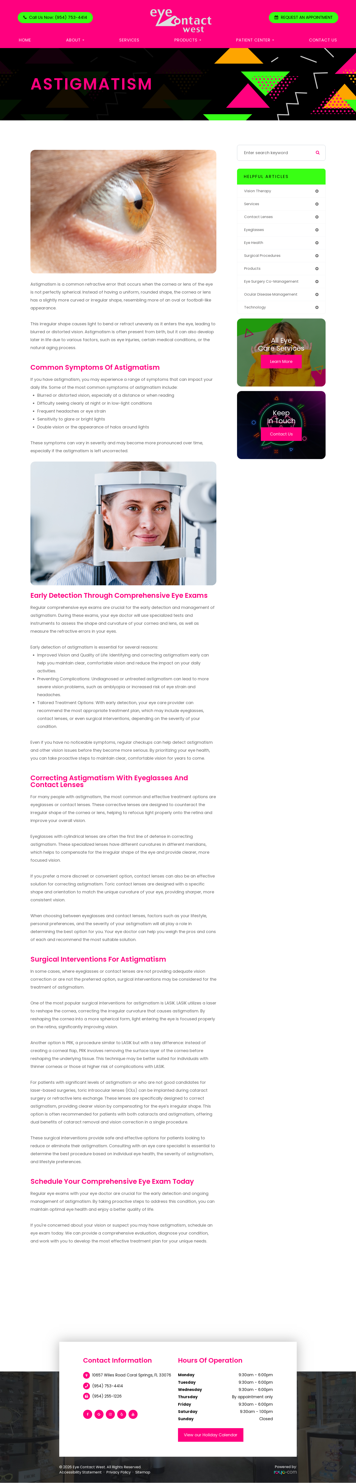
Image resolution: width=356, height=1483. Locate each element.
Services (129, 40)
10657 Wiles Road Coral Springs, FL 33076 (131, 1375)
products (253, 271)
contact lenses (260, 218)
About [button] (75, 40)
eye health (254, 245)
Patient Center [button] (255, 40)
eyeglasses (255, 231)
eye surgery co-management (274, 285)
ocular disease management (273, 298)
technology (256, 311)
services (252, 204)
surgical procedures (264, 258)
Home (25, 40)
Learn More (281, 366)
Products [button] (187, 40)
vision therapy (259, 191)
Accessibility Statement (80, 1472)
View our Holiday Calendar (210, 1435)
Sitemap (142, 1472)
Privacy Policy (118, 1472)
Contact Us (323, 40)
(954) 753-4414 (107, 1386)
